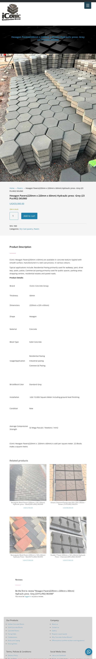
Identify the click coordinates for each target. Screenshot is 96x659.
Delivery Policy (13, 655)
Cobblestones (12, 637)
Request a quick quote (59, 634)
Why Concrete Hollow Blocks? (62, 637)
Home (12, 188)
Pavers (20, 188)
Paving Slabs (12, 634)
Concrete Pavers (13, 631)
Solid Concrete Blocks (15, 627)
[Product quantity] (14, 216)
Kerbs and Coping (14, 640)
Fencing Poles (12, 644)
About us (55, 624)
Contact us (55, 627)
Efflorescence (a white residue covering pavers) (68, 640)
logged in (28, 596)
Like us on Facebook (59, 655)
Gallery (54, 631)
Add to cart (29, 215)
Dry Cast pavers (26, 229)
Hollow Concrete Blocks (16, 624)
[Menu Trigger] (87, 5)
